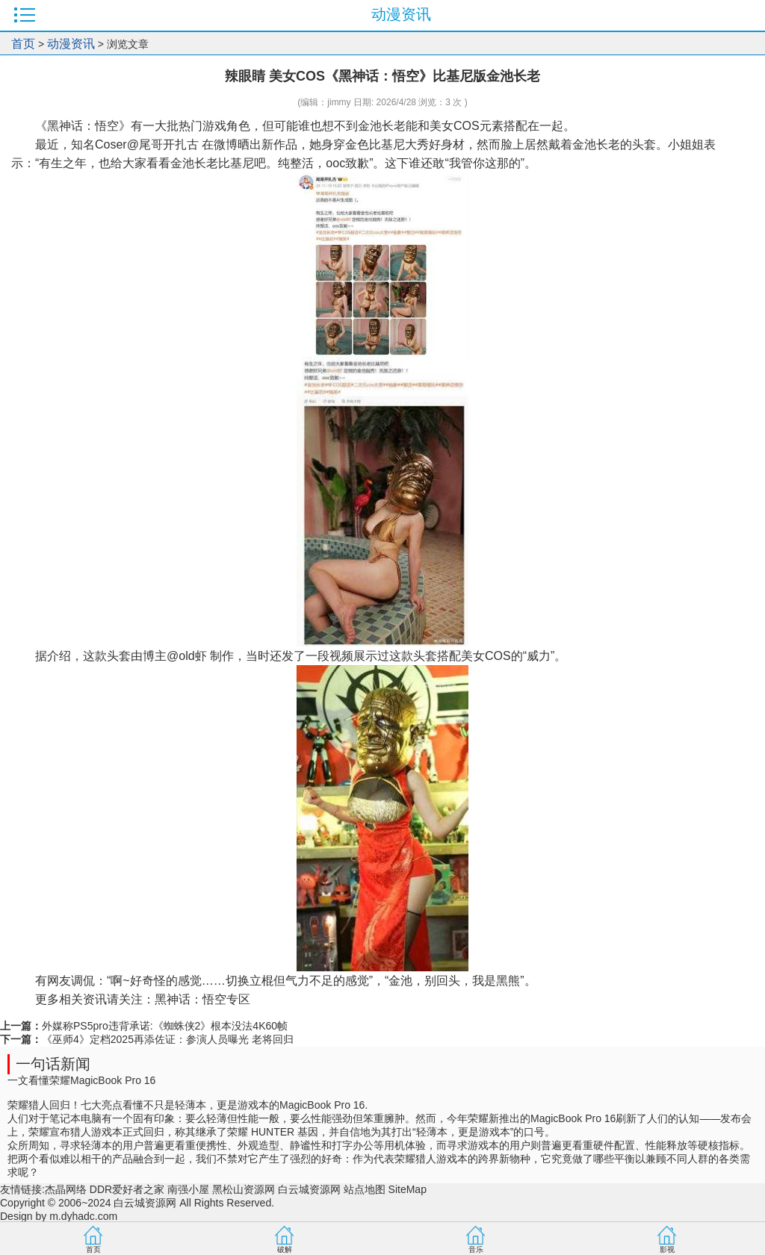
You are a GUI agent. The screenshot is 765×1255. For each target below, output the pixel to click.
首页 (23, 43)
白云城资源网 (309, 1189)
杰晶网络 (66, 1189)
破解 (284, 1249)
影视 (667, 1249)
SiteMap (407, 1189)
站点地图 (364, 1189)
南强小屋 (188, 1189)
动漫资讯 (71, 43)
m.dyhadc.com (83, 1216)
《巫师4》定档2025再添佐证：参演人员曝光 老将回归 (168, 1039)
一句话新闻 (53, 1064)
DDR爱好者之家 (127, 1189)
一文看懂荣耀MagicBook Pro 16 (81, 1080)
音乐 (475, 1249)
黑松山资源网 (243, 1189)
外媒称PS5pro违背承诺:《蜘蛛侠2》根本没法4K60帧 (165, 1026)
